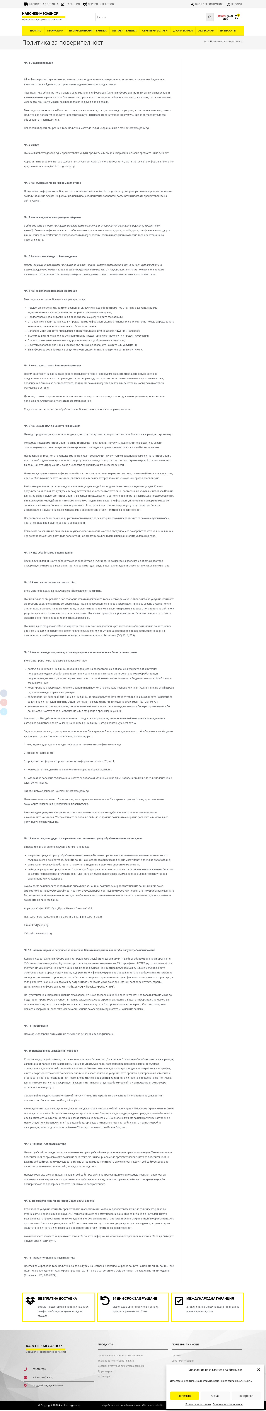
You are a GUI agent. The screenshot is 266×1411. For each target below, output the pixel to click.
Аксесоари (206, 30)
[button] (258, 1370)
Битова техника (124, 30)
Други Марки (183, 30)
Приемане (185, 1395)
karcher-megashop (40, 13)
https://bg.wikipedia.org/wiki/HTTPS (92, 986)
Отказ (215, 1395)
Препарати (228, 30)
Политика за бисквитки (198, 1404)
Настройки (246, 1395)
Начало (36, 30)
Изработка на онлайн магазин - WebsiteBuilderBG (133, 1406)
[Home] (205, 41)
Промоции (55, 30)
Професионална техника (88, 30)
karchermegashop (69, 1406)
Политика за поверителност (228, 1404)
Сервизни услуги (155, 30)
